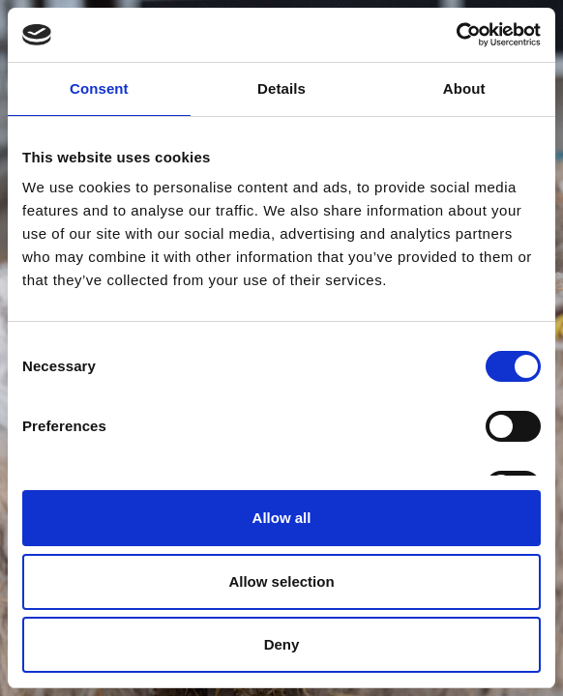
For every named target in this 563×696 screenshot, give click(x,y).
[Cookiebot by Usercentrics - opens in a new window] (456, 34)
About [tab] (464, 88)
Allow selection (281, 581)
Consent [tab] (99, 88)
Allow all (281, 517)
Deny (282, 644)
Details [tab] (281, 88)
